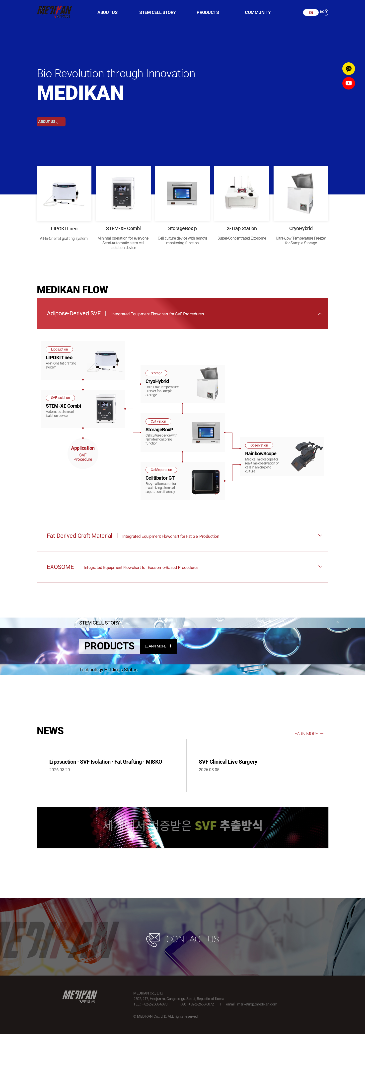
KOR (321, 13)
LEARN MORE (158, 684)
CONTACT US (182, 990)
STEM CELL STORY (157, 12)
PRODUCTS (208, 12)
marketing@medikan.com (257, 1055)
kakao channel (348, 69)
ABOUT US (107, 12)
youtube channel (348, 86)
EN (309, 13)
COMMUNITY (258, 12)
